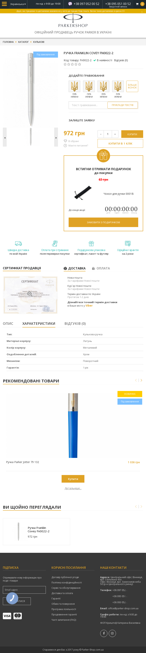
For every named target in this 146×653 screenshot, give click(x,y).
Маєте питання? (78, 145)
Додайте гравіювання (86, 75)
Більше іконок (132, 86)
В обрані (73, 141)
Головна (8, 42)
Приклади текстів (122, 105)
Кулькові (38, 42)
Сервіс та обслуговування (66, 588)
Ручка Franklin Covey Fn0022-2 (38, 529)
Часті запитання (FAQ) (64, 620)
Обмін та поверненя (63, 604)
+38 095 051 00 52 (118, 4)
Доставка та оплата (62, 593)
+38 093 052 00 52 (122, 602)
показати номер (122, 590)
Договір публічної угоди (65, 577)
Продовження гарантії (64, 614)
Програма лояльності (64, 609)
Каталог (23, 42)
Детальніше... (26, 488)
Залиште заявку (82, 120)
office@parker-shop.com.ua (123, 608)
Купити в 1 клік (120, 143)
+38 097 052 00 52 (86, 4)
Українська (18, 4)
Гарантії (56, 598)
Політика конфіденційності (67, 583)
